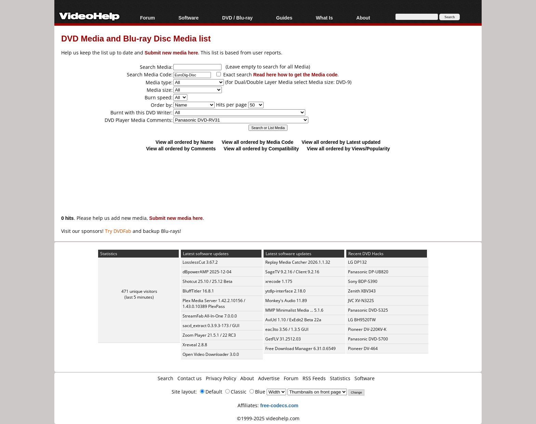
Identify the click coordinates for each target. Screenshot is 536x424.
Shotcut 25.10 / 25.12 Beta (207, 281)
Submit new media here (171, 52)
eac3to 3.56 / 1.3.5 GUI (286, 329)
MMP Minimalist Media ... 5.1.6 (294, 310)
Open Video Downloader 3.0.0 (211, 354)
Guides (284, 17)
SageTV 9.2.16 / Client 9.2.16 (292, 272)
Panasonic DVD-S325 (368, 310)
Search (165, 378)
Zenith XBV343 (362, 291)
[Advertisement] (268, 179)
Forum (147, 17)
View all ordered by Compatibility (261, 148)
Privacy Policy (221, 378)
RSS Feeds (314, 378)
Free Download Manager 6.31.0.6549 (300, 348)
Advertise (269, 378)
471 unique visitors (139, 291)
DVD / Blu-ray (237, 17)
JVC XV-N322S (361, 300)
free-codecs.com (279, 405)
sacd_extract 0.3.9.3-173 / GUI (211, 325)
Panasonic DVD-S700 (368, 339)
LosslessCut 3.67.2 (200, 262)
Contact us (189, 378)
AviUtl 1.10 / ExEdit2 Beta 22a (293, 320)
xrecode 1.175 (278, 281)
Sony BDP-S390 (362, 281)
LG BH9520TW (362, 320)
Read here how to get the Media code (295, 74)
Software (188, 17)
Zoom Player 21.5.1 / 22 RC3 (209, 335)
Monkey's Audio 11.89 (286, 300)
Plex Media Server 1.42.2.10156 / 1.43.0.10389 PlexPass (214, 303)
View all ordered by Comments (181, 148)
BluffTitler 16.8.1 (198, 291)
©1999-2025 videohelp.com (268, 418)
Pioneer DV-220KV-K (367, 329)
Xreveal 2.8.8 (195, 345)
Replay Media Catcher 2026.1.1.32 (297, 262)
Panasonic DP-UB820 (368, 272)
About (363, 17)
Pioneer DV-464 (363, 348)
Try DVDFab (118, 231)
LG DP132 (357, 262)
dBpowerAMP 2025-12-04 (207, 272)
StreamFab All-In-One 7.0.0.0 (210, 316)
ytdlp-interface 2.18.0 (285, 291)
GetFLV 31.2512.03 (283, 339)
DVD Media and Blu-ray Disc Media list (136, 38)
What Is (324, 17)
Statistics (340, 378)
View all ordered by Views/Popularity (348, 148)
